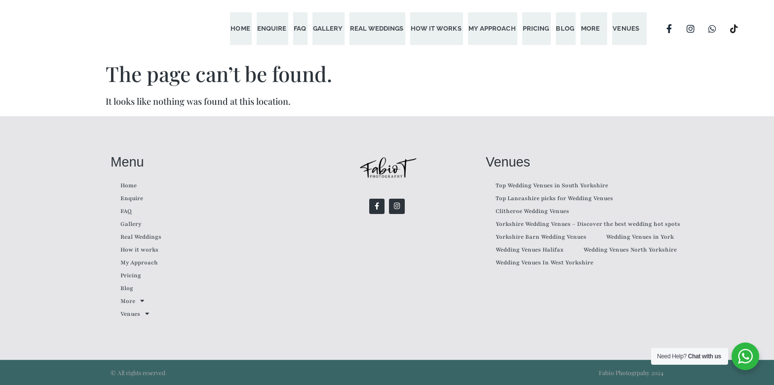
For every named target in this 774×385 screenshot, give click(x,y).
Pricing (538, 28)
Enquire (279, 28)
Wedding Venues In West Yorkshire (544, 262)
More (591, 28)
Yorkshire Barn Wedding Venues (541, 237)
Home (249, 28)
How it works (440, 28)
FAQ (307, 28)
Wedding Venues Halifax (530, 250)
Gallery (334, 28)
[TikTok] (734, 28)
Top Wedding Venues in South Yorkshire (552, 185)
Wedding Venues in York (640, 237)
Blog (567, 28)
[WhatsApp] (712, 28)
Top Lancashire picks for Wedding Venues (554, 198)
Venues (626, 28)
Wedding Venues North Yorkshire (630, 250)
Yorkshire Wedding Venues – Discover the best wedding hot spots (588, 224)
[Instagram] (690, 28)
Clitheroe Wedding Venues (532, 211)
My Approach (495, 28)
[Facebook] (668, 28)
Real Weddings (382, 28)
